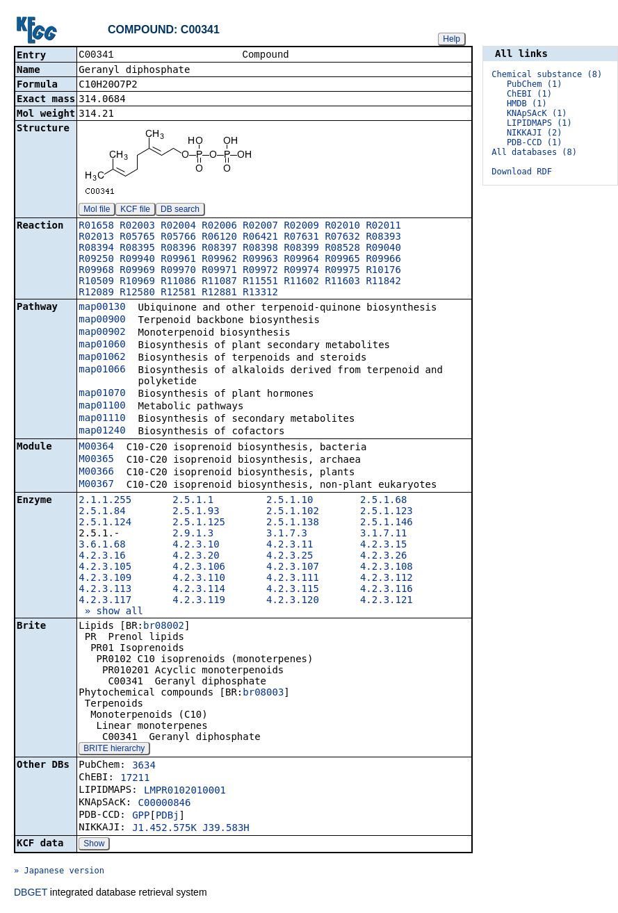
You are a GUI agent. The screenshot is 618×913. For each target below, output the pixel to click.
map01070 (102, 394)
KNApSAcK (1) (537, 113)
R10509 (96, 282)
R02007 (260, 226)
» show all (111, 612)
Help (451, 39)
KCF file (135, 210)
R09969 (137, 271)
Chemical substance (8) (546, 74)
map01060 (102, 345)
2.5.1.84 (102, 512)
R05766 (178, 237)
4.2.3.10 (195, 545)
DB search (180, 210)
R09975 (342, 271)
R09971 (219, 271)
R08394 (96, 248)
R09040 (383, 248)
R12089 (96, 293)
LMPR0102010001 (185, 791)
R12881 (219, 293)
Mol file (96, 210)
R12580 (137, 293)
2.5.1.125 (198, 523)
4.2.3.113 (105, 589)
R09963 (260, 259)
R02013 (96, 237)
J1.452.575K (164, 828)
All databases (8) (534, 152)
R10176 (383, 271)
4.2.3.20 (195, 556)
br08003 (263, 693)
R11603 (342, 282)
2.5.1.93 (195, 512)
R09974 (301, 271)
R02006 (219, 226)
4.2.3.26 (383, 556)
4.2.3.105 (105, 567)
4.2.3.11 (289, 545)
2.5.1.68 (383, 501)
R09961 (178, 259)
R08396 (178, 248)
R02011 (383, 226)
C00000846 (164, 803)
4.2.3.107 (292, 567)
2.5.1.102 (292, 512)
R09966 (383, 259)
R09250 (96, 259)
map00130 (102, 307)
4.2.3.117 (105, 601)
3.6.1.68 (102, 545)
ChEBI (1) (529, 94)
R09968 (96, 271)
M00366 (96, 472)
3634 (144, 766)
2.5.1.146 (386, 523)
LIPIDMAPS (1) (539, 123)
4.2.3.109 (105, 578)
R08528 (342, 248)
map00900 (102, 320)
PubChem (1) (534, 84)
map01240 (102, 431)
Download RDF (521, 171)
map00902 (102, 332)
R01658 (96, 226)
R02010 (342, 226)
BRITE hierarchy (114, 750)
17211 (134, 778)
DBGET (30, 893)
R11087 (219, 282)
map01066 (102, 370)
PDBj (167, 816)
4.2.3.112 (386, 578)
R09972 (260, 271)
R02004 (178, 226)
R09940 (137, 259)
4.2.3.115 (292, 589)
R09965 (342, 259)
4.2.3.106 (198, 567)
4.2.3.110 (198, 578)
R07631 (301, 237)
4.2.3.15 (383, 545)
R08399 (301, 248)
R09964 (301, 259)
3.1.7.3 (286, 534)
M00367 (96, 485)
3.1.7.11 (383, 534)
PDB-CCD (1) (534, 142)
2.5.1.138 (292, 523)
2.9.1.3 (192, 534)
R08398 (260, 248)
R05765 (137, 237)
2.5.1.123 (386, 512)
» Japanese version (59, 872)
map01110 (102, 419)
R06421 (260, 237)
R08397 (219, 248)
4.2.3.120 (292, 601)
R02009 (301, 226)
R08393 (383, 237)
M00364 (96, 447)
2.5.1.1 (192, 501)
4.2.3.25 (289, 556)
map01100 (102, 406)
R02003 (137, 226)
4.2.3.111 (292, 578)
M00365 (96, 460)
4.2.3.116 (386, 589)
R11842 (383, 282)
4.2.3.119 (198, 601)
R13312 (260, 293)
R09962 (219, 259)
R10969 (137, 282)
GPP (140, 816)
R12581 (178, 293)
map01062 (102, 357)
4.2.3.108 (386, 567)
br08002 (163, 626)
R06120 (219, 237)
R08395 (137, 248)
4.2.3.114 (198, 589)
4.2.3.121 (386, 601)
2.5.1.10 (289, 501)
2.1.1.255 (105, 501)
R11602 (301, 282)
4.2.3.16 (102, 556)
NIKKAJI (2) (534, 133)
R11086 (178, 282)
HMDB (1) (527, 103)
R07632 (342, 237)
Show (93, 845)
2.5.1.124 (105, 523)
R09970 (178, 271)
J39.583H (225, 828)
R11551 (260, 282)
